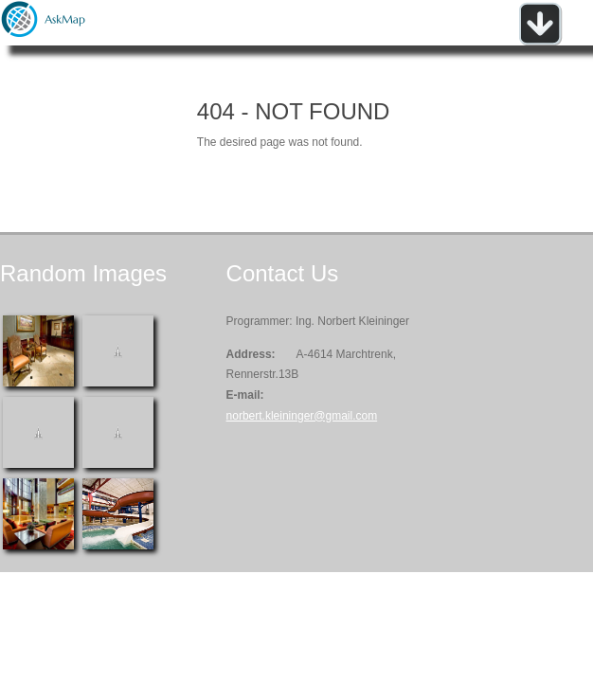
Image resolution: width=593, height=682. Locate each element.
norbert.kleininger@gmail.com (302, 415)
